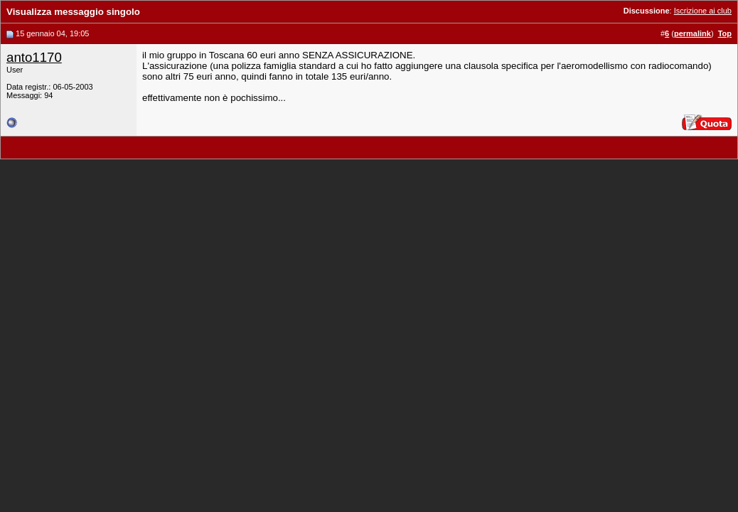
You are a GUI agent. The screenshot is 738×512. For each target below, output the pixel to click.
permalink (692, 33)
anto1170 (34, 57)
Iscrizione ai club (703, 10)
